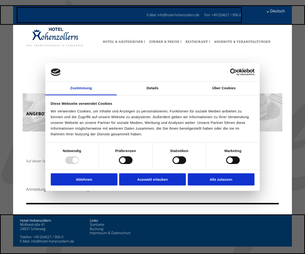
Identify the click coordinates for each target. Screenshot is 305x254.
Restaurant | (197, 41)
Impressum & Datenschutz (110, 233)
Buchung (96, 229)
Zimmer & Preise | (165, 41)
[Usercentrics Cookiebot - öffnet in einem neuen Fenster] (233, 72)
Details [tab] (152, 88)
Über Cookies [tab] (224, 88)
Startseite (97, 224)
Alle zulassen (221, 179)
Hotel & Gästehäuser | (124, 41)
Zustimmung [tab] (81, 88)
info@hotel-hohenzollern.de (52, 241)
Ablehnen (84, 179)
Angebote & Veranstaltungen (242, 41)
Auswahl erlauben (152, 179)
